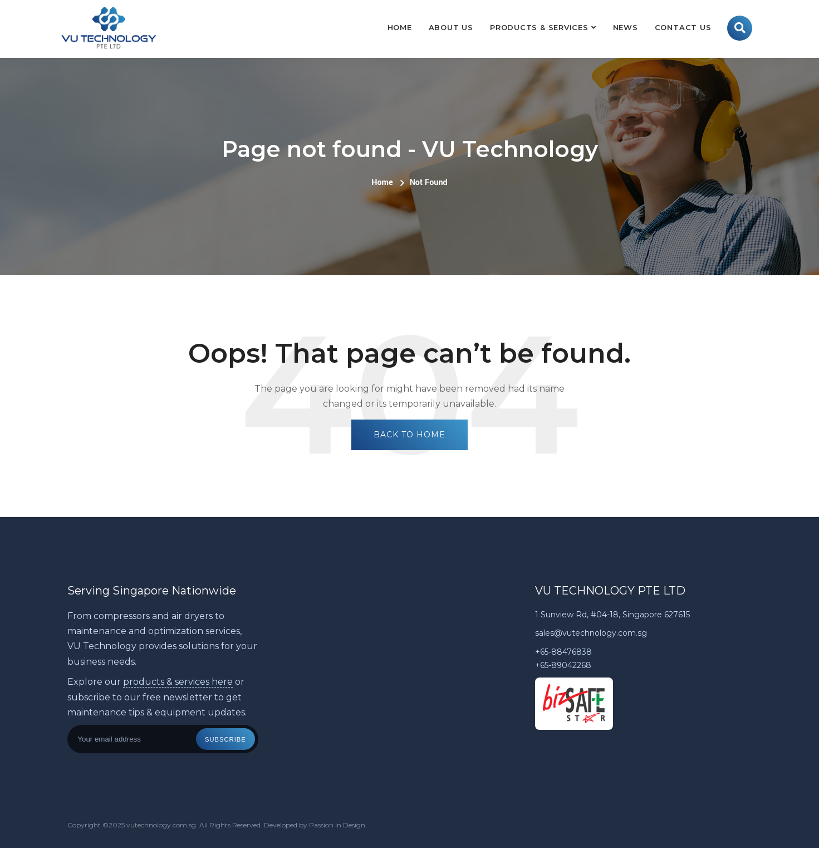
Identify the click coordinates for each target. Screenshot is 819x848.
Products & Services (539, 27)
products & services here (178, 681)
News (625, 27)
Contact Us (683, 27)
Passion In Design (337, 825)
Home (400, 27)
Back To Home (409, 435)
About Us (451, 27)
